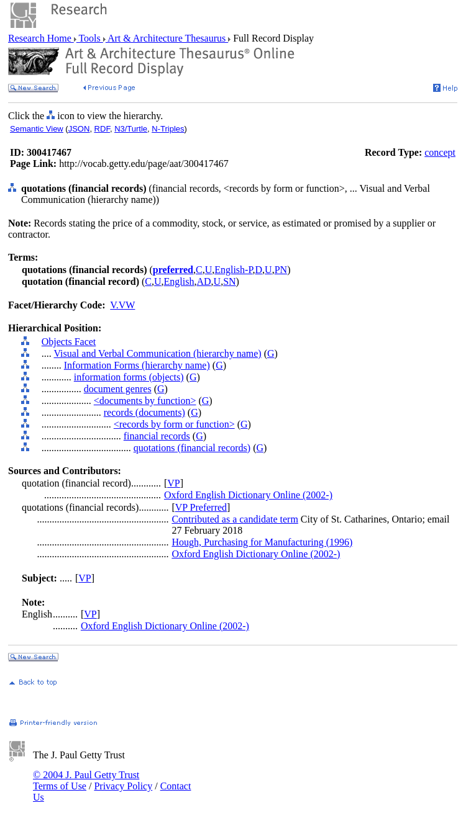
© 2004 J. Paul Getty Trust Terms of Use (86, 780)
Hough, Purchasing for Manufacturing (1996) (261, 542)
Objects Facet (69, 341)
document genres (118, 389)
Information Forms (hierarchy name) (137, 365)
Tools (89, 38)
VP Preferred (201, 507)
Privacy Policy (123, 786)
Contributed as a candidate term (234, 519)
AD (203, 281)
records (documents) (144, 412)
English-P (233, 269)
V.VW (122, 305)
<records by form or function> (174, 424)
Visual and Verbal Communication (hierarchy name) (157, 353)
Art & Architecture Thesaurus (167, 38)
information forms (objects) (129, 377)
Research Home (41, 38)
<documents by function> (145, 400)
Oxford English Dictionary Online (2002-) (248, 495)
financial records (157, 436)
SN (229, 281)
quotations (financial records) (192, 447)
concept (439, 152)
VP (173, 483)
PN (281, 269)
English (179, 281)
